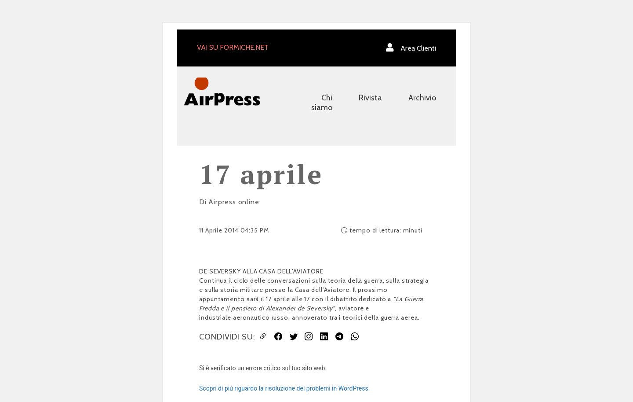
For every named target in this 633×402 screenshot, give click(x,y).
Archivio (422, 98)
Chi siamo (321, 102)
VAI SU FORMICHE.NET (233, 47)
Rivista (370, 98)
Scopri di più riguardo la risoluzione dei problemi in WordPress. (284, 388)
